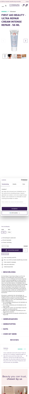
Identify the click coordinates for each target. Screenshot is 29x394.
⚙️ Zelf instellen (15, 212)
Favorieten (26, 250)
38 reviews (12, 11)
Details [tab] (14, 184)
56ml (4, 232)
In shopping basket (13, 250)
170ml (9, 232)
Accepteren (14, 208)
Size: (2, 229)
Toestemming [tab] (5, 184)
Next (27, 356)
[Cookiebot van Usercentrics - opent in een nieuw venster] (21, 180)
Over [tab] (24, 184)
